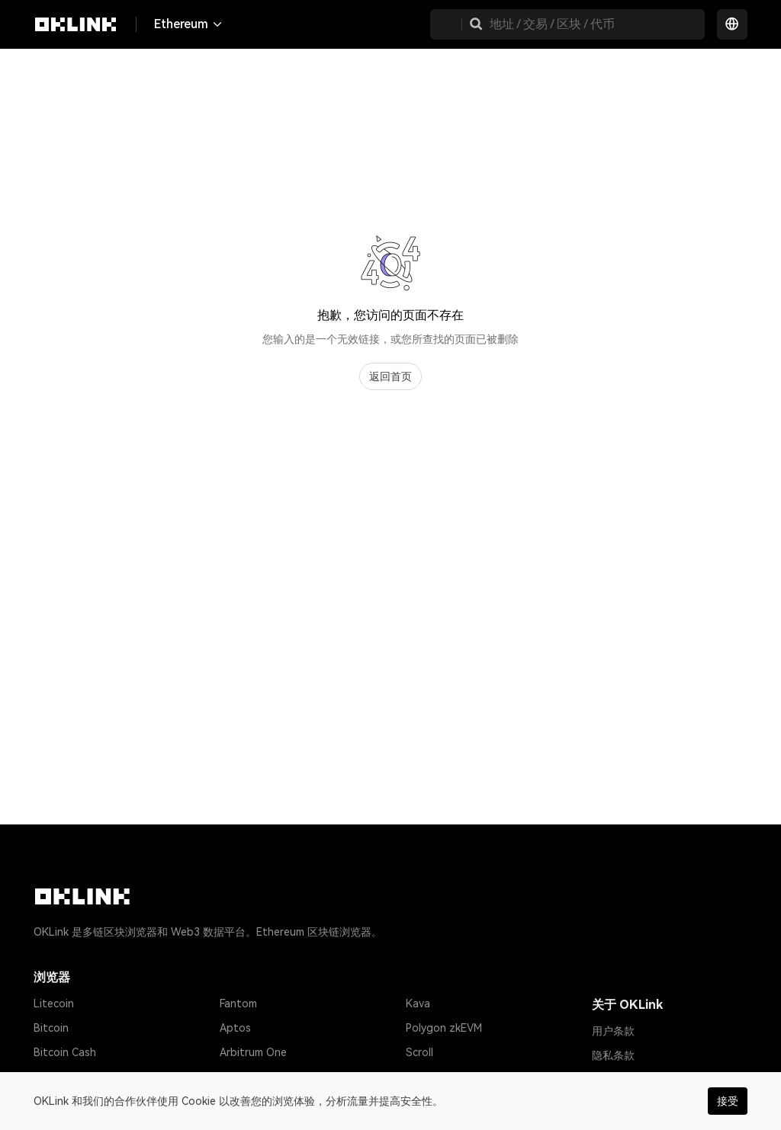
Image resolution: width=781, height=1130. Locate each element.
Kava (418, 1003)
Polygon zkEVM (444, 1028)
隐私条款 (613, 1055)
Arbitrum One (253, 1052)
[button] (476, 24)
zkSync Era (246, 1077)
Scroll (419, 1052)
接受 (727, 1101)
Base (418, 1077)
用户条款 (613, 1031)
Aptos (235, 1028)
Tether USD (63, 1077)
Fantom (238, 1003)
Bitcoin (51, 1028)
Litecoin (54, 1003)
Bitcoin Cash (65, 1052)
